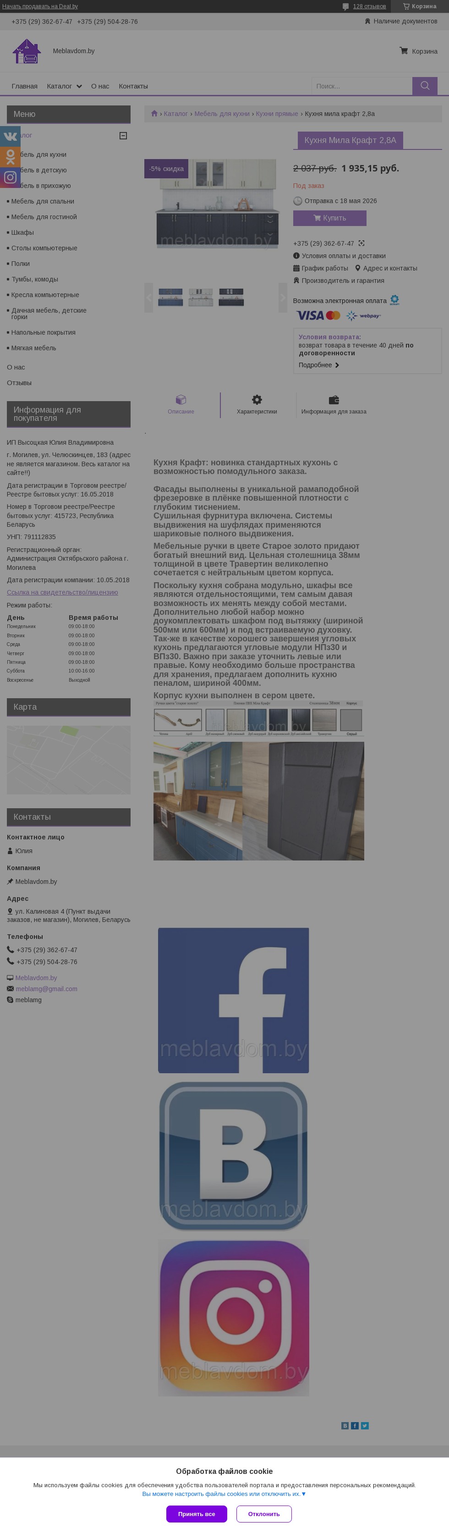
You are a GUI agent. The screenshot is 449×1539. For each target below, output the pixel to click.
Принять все (196, 1514)
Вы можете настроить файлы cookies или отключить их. (221, 1493)
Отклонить (264, 1514)
